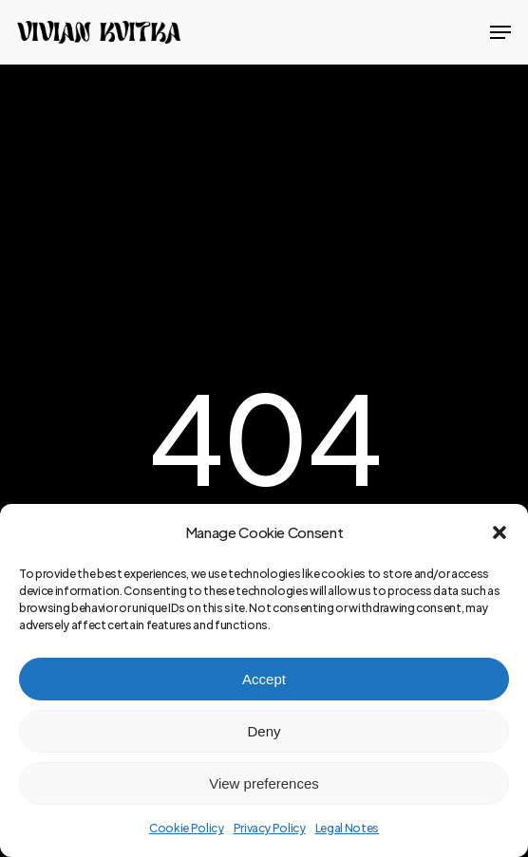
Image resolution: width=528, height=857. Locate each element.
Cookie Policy (186, 828)
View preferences (264, 783)
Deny (263, 731)
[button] (499, 532)
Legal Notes (347, 828)
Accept (264, 679)
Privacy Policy (270, 828)
